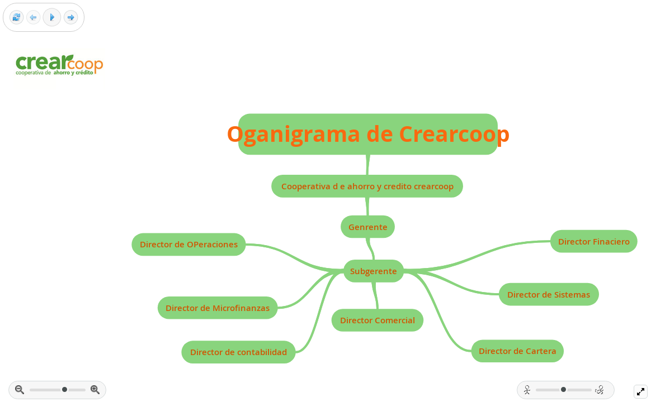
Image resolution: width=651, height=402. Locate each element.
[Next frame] (70, 17)
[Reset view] (16, 17)
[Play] (52, 17)
